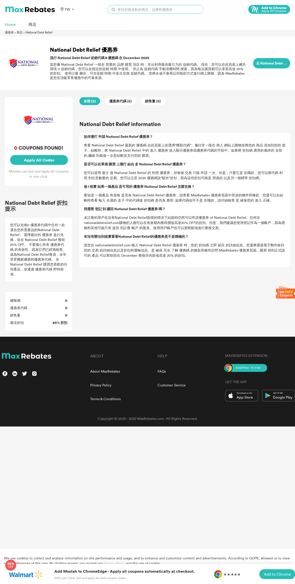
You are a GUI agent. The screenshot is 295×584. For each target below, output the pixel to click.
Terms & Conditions (105, 398)
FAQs (162, 371)
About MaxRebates (105, 371)
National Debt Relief (39, 32)
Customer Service (172, 385)
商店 (20, 32)
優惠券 (9, 32)
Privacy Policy (100, 385)
